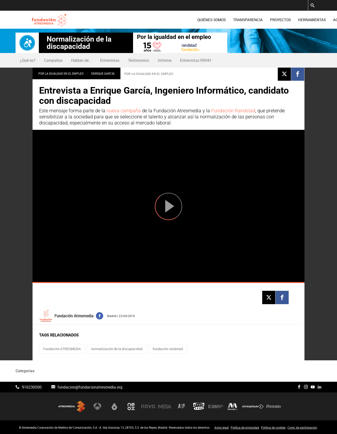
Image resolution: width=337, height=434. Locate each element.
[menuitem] (176, 20)
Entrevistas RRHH (195, 60)
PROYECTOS (245, 19)
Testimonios (138, 60)
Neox (131, 406)
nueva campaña (124, 111)
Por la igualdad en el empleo (174, 37)
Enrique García (103, 73)
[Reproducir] (168, 206)
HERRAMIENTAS (277, 19)
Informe (164, 60)
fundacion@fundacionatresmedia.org (90, 387)
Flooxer (273, 406)
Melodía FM (232, 406)
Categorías (25, 371)
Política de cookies (273, 427)
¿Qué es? (27, 60)
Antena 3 (97, 406)
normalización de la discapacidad (117, 348)
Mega (165, 406)
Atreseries (182, 406)
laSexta (114, 406)
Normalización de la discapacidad (79, 42)
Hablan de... (81, 60)
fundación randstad (168, 348)
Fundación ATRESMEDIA (62, 348)
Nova (148, 406)
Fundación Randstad (233, 111)
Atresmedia (72, 406)
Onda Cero (199, 406)
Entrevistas (109, 60)
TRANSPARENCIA (213, 19)
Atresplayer (253, 406)
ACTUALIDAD (309, 19)
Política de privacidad (245, 427)
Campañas (53, 60)
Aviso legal (221, 427)
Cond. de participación (302, 427)
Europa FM (215, 406)
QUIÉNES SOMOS (176, 19)
